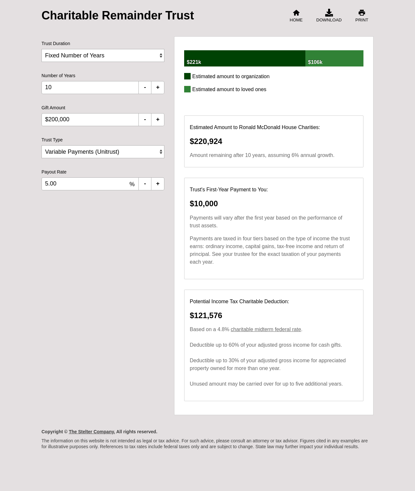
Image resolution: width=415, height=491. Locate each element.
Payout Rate (54, 171)
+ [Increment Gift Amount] (158, 119)
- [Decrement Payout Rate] (145, 183)
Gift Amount (53, 107)
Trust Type (52, 139)
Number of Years (58, 75)
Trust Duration (56, 43)
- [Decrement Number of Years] (145, 87)
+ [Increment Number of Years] (158, 87)
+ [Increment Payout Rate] (158, 183)
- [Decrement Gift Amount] (145, 119)
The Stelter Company (91, 431)
